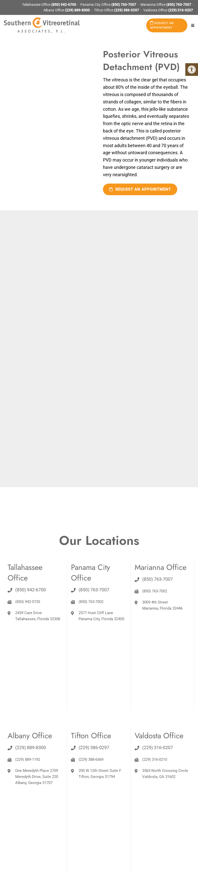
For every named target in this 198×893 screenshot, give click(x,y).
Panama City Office (95, 5)
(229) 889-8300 (77, 10)
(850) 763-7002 (91, 601)
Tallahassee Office (36, 5)
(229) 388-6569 (91, 759)
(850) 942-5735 (27, 601)
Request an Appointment (162, 25)
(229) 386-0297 (126, 10)
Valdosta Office (155, 10)
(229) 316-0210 (154, 759)
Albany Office (54, 10)
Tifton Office (104, 10)
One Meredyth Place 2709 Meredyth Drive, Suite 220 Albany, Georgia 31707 (36, 776)
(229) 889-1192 (27, 759)
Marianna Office (153, 5)
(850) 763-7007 (123, 5)
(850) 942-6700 (63, 5)
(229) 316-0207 (180, 10)
